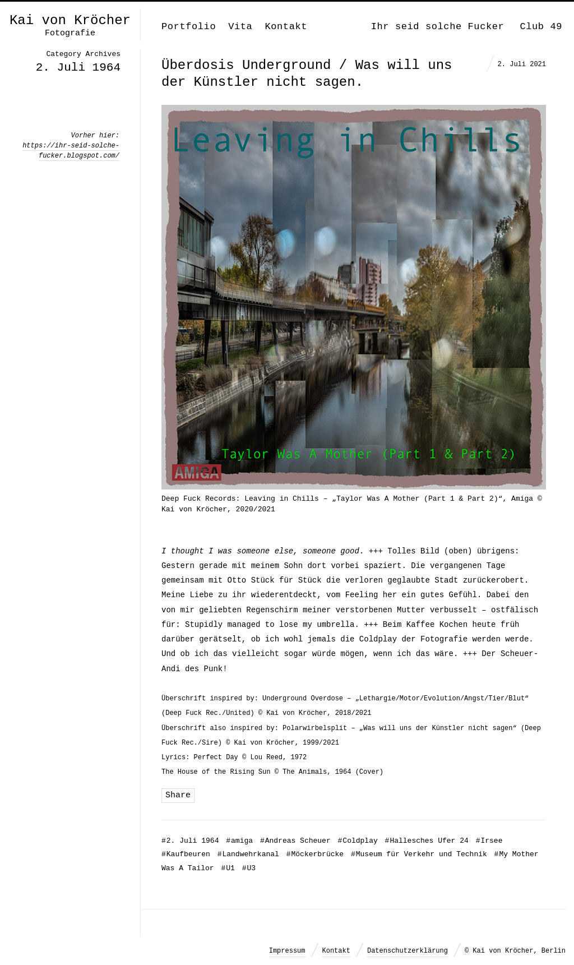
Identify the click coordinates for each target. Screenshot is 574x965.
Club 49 (541, 26)
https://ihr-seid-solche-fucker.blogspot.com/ (70, 151)
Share (178, 795)
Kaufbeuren (185, 854)
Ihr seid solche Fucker (437, 26)
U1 (227, 868)
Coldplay (358, 841)
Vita (240, 26)
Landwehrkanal (248, 854)
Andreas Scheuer (295, 841)
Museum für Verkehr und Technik (419, 854)
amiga (239, 841)
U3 (249, 868)
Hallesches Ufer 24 (427, 841)
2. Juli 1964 (190, 841)
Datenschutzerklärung (407, 951)
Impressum (287, 951)
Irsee (489, 841)
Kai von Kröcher (70, 20)
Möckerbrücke (315, 854)
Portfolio (188, 26)
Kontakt (286, 26)
